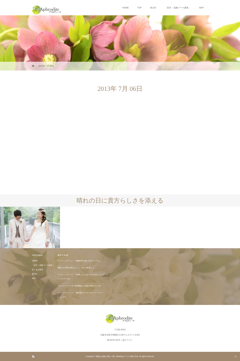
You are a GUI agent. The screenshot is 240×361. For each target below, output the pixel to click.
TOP (139, 7)
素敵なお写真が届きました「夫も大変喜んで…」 (77, 268)
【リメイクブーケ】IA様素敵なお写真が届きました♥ (79, 286)
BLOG (153, 7)
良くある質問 (37, 270)
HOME (125, 7)
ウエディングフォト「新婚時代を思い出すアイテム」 (79, 261)
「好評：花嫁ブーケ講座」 (178, 7)
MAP (201, 7)
